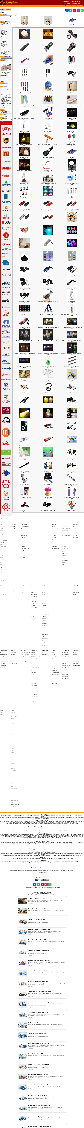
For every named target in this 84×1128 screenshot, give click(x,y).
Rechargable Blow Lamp (24, 249)
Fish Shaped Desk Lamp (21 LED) (71, 262)
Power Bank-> (3, 45)
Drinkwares (54, 517)
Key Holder (33, 577)
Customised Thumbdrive (35, 620)
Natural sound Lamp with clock (48, 196)
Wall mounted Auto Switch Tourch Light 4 (48, 209)
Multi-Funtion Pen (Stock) (25, 620)
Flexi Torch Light (48, 392)
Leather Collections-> (5, 39)
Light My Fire (13, 679)
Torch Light (72, 24)
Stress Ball (33, 650)
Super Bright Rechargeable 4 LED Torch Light (48, 52)
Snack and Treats (44, 519)
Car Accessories (44, 569)
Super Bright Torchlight (24, 79)
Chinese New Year (76, 522)
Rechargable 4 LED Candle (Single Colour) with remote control (72, 340)
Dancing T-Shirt (3, 538)
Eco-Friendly (33, 631)
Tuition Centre (75, 531)
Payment (2, 76)
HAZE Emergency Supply (4, 572)
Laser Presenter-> (4, 37)
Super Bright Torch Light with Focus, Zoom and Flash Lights (72, 105)
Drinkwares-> (3, 29)
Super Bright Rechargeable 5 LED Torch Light (71, 52)
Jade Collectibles (13, 723)
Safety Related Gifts (45, 599)
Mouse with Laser (24, 571)
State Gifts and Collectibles (15, 729)
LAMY (12, 677)
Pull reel (32, 642)
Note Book (53, 623)
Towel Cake (2, 563)
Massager (43, 586)
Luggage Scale (75, 620)
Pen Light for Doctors (24, 432)
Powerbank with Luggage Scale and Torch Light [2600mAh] (48, 144)
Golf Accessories (44, 577)
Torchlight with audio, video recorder (48, 157)
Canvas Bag (23, 520)
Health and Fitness (3, 571)
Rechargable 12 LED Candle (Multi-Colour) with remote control (48, 353)
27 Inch (1, 661)
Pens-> (2, 43)
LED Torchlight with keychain (48, 288)
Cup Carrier (54, 527)
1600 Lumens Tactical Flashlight (24, 52)
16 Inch (1, 656)
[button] (64, 5)
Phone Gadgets (2, 624)
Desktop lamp (24, 24)
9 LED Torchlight (72, 79)
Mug (53, 533)
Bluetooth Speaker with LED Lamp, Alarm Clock (24, 170)
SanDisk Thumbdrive (65, 635)
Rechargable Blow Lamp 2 (24, 183)
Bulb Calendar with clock (24, 196)
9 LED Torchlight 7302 (48, 275)
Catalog (3, 5)
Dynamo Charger (3, 621)
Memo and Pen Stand (55, 631)
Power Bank (13, 615)
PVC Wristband (33, 624)
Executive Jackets (3, 524)
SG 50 (12, 713)
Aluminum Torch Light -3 (24, 471)
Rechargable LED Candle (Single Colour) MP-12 (24, 366)
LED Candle (48, 405)
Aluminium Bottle (55, 519)
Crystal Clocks (13, 706)
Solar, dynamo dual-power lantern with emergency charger (48, 301)
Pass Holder (33, 585)
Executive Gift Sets (55, 626)
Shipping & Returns (4, 77)
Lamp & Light (8, 5)
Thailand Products (14, 730)
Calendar (53, 618)
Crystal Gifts (13, 701)
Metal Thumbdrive (65, 629)
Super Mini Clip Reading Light (48, 458)
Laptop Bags (23, 531)
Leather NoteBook (14, 664)
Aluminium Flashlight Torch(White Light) (48, 510)
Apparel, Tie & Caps (3, 517)
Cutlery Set (43, 574)
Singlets (1, 550)
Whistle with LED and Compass (48, 484)
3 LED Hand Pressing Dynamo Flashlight (48, 66)
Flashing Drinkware (55, 528)
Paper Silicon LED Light (48, 170)
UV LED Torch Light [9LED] (71, 118)
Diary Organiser (54, 621)
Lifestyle (43, 566)
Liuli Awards (13, 525)
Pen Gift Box (75, 577)
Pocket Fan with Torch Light (24, 510)
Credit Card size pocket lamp (71, 418)
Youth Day (74, 533)
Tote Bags (12, 682)
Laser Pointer (23, 568)
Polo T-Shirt (2, 540)
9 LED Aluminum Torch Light (72, 66)
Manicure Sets (33, 634)
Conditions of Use (4, 80)
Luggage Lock (75, 618)
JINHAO (12, 674)
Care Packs (44, 517)
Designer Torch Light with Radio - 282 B (48, 432)
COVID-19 (1, 568)
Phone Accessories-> (4, 44)
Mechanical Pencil (76, 572)
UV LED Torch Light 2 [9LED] (48, 118)
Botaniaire (12, 669)
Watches (43, 604)
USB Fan (63, 550)
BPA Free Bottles (55, 520)
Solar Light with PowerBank (71, 131)
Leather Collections (34, 566)
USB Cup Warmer (65, 548)
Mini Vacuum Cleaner (55, 632)
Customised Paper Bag (25, 524)
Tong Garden (13, 693)
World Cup (43, 621)
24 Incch (1, 659)
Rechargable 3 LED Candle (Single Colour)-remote (24, 340)
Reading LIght (48, 24)
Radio (63, 543)
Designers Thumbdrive (66, 621)
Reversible (2, 531)
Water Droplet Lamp (71, 235)
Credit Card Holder (34, 574)
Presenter (22, 572)
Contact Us (3, 81)
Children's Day (75, 520)
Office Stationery (54, 636)
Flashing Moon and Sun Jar (48, 235)
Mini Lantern (72, 222)
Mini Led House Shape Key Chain (71, 144)
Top (1, 5)
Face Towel (2, 557)
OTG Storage (2, 623)
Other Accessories (76, 623)
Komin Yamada (13, 718)
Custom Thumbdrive (65, 620)
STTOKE (12, 691)
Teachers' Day (75, 530)
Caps (1, 519)
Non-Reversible (3, 530)
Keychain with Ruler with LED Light (24, 392)
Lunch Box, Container (45, 585)
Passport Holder (34, 586)
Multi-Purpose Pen (76, 575)
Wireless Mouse (65, 540)
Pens (73, 566)
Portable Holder (3, 626)
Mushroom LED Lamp (48, 497)
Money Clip (33, 580)
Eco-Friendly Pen (75, 569)
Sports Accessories (45, 615)
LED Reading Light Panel (24, 157)
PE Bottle (53, 536)
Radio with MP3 (64, 545)
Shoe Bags (23, 538)
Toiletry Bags (23, 542)
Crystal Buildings (14, 704)
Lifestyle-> (3, 40)
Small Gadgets (33, 645)
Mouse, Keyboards (65, 535)
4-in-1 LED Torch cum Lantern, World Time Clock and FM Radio (71, 314)
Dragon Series (13, 675)
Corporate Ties (2, 520)
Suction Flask (54, 541)
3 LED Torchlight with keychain (24, 301)
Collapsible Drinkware (56, 525)
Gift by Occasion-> (4, 31)
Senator (12, 688)
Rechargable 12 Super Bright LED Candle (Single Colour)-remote (48, 327)
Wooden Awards (13, 528)
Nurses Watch (44, 607)
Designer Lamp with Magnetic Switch (72, 92)
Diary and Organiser (55, 620)
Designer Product (14, 709)
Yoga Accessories (44, 612)
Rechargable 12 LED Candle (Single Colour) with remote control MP (72, 353)
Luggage (22, 533)
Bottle (1, 664)
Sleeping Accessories (76, 626)
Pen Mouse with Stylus (6, 72)
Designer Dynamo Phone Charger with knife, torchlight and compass (24, 379)
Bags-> (2, 25)
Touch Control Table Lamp (24, 262)
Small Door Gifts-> (4, 47)
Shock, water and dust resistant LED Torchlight (71, 366)
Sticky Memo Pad (55, 639)
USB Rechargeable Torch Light (48, 105)
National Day (75, 528)
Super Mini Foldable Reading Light (71, 379)
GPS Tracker (64, 532)
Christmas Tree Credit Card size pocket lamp (48, 418)
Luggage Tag (75, 621)
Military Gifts (3, 41)
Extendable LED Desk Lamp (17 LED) (48, 262)
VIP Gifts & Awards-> (4, 54)
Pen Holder (54, 637)
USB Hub (63, 553)
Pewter (12, 726)
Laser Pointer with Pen (25, 569)
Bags (22, 517)
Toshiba (12, 695)
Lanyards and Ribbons (4, 534)
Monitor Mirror (64, 533)
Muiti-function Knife (34, 639)
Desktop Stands (3, 620)
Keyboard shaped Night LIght (24, 39)
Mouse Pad (64, 538)
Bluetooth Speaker (65, 528)
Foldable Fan (44, 575)
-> (4, 33)
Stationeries (54, 615)
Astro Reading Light (24, 458)
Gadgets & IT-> (3, 30)
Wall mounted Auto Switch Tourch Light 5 (24, 209)
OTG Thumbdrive (65, 632)
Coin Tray (33, 629)
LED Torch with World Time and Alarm (24, 327)
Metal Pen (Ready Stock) (25, 618)
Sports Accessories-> (4, 49)
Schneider (12, 687)
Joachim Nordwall (14, 716)
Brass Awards (13, 519)
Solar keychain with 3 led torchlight (24, 288)
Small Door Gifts (34, 615)
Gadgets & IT (64, 517)
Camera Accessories (3, 618)
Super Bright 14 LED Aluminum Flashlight (24, 92)
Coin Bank (43, 572)
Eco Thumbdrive (65, 623)
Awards (12, 517)
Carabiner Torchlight (71, 275)
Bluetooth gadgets (65, 524)
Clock (43, 571)
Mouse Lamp (24, 418)
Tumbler (53, 542)
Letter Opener (54, 629)
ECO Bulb (71, 445)
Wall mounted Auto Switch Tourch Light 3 (24, 222)
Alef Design (13, 661)
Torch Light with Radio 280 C (48, 445)
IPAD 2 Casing (13, 662)
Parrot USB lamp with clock (48, 471)
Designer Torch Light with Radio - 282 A (24, 445)
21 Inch (1, 658)
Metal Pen (74, 574)
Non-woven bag (23, 535)
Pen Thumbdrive (65, 634)
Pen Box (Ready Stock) (24, 621)
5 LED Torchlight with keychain (72, 288)
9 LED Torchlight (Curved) (72, 157)
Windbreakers (2, 528)
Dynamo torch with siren (72, 471)
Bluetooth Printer (65, 527)
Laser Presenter (24, 566)
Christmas (74, 524)
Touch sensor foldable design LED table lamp (48, 183)
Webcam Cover (33, 652)
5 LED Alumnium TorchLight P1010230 (71, 405)
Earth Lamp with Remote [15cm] (48, 92)
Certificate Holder (34, 569)
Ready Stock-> (3, 46)
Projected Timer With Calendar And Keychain (71, 484)
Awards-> (2, 24)
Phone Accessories (3, 615)
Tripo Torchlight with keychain (72, 458)
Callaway (12, 670)
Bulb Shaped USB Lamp (72, 170)
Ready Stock (23, 615)
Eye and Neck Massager (66, 530)
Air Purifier (43, 568)
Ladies (43, 583)
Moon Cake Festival (76, 527)
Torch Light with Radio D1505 (72, 432)
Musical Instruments (45, 588)
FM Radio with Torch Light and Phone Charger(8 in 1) (71, 497)
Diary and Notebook (34, 575)
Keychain (33, 632)
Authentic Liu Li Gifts (14, 656)
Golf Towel (2, 558)
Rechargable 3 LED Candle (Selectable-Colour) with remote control (24, 353)
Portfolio (32, 588)
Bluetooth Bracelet (65, 520)
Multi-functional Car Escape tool (71, 39)
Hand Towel (2, 560)
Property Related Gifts (45, 596)
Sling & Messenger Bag (25, 539)
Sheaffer (12, 690)
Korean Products (44, 582)
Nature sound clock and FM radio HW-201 (72, 183)
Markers (74, 571)
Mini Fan (32, 636)
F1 (42, 620)
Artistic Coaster (34, 618)
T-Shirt (1, 537)
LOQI (11, 680)
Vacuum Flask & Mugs (56, 544)
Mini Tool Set (33, 637)
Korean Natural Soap (14, 724)
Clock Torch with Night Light (24, 484)
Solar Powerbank (13, 620)
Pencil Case (23, 536)
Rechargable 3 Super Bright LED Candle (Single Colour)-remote (48, 340)
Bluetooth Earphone (65, 522)
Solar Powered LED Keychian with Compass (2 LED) (48, 366)
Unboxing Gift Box (45, 602)
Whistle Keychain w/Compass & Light (72, 510)
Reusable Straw (54, 538)
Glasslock (12, 672)
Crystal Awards (13, 520)
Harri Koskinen (13, 714)
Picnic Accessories (45, 595)
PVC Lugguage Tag (34, 621)
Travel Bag (23, 544)
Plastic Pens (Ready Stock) (25, 623)
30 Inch (1, 662)
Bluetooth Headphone (66, 525)
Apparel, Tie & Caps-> (5, 23)
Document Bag (23, 525)
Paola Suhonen (13, 721)
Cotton (1, 541)
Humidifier (44, 580)
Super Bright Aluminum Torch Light (48, 79)
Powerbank (13, 618)
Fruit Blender (54, 530)
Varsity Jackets (2, 527)
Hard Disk (64, 624)
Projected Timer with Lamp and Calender (24, 497)
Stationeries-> (3, 50)
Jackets (1, 522)
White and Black (34, 648)
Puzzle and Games (45, 598)
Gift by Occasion (76, 517)
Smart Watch (44, 609)
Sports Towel (2, 561)
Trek (11, 696)
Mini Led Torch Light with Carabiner (24, 66)
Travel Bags (75, 629)
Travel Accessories (76, 615)
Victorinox (12, 698)
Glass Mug (54, 531)
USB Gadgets (64, 551)
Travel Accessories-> (4, 52)
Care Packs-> (3, 28)
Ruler (32, 626)
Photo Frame (44, 591)
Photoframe (13, 667)
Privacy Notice (3, 79)
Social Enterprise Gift (34, 647)
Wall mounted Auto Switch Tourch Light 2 (72, 209)
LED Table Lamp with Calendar (72, 301)
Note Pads (53, 634)
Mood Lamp (72, 249)
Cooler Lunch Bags (24, 522)
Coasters (53, 524)
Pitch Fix (12, 684)
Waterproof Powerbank (14, 623)
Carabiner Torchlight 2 (24, 275)
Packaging (3, 42)
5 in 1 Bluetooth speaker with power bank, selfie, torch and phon (24, 105)
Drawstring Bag (23, 527)
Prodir (12, 685)
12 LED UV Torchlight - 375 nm (48, 249)
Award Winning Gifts (14, 658)
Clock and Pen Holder (34, 571)
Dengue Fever (2, 569)
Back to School (75, 519)
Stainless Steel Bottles (55, 539)
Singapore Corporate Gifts (15, 727)
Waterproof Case (3, 629)
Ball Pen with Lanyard (76, 568)
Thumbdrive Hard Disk (66, 615)
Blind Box (2, 26)
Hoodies (1, 525)
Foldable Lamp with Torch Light (24, 131)
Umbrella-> (3, 53)
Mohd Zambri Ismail (14, 719)
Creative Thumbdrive (65, 618)
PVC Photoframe (34, 623)
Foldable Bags (23, 528)
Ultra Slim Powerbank (14, 621)
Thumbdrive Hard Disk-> (5, 51)
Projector (63, 541)
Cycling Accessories (45, 618)
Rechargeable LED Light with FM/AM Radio (72, 392)
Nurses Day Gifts (3, 574)
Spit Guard (2, 535)
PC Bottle (53, 535)
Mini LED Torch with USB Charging (24, 235)
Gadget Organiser (24, 530)
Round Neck (2, 545)
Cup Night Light (24, 314)
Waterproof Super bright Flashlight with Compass (48, 314)
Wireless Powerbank (14, 624)
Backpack (22, 519)
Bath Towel (2, 555)
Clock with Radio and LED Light (48, 131)
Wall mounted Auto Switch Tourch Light (48, 222)
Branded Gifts (13, 659)
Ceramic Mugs (54, 522)
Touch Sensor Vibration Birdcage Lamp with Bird (24, 144)
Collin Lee (12, 711)
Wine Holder (23, 546)
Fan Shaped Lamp (48, 39)
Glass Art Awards (13, 522)
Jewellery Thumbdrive (66, 626)
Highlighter (54, 628)
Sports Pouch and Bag (24, 541)
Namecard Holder (34, 583)
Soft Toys (43, 601)
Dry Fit (1, 543)
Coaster (32, 572)
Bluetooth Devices (65, 519)
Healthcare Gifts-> (4, 32)
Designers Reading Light (48, 379)
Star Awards (13, 527)
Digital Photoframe (45, 593)
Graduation (75, 525)
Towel (1, 553)
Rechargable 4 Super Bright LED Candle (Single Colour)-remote (72, 327)
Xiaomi (12, 699)
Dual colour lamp (72, 196)
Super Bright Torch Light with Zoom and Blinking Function (24, 405)
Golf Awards (13, 524)
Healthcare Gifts (3, 566)
